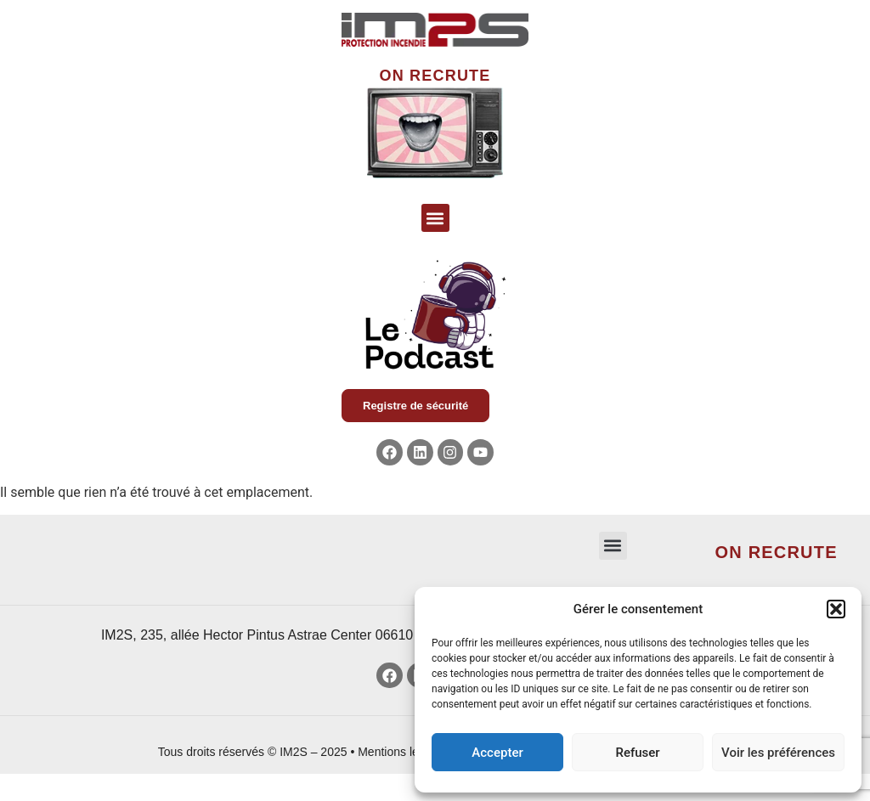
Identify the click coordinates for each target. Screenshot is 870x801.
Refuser (637, 752)
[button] (836, 609)
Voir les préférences (778, 752)
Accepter (497, 752)
